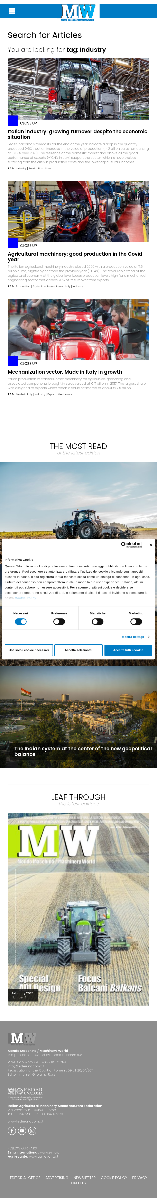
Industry (21, 168)
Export (51, 394)
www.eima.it (49, 1152)
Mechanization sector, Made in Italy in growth (65, 372)
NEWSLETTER (85, 1178)
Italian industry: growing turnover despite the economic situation (77, 134)
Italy (48, 168)
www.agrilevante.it (43, 1156)
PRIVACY (139, 1178)
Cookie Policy (25, 598)
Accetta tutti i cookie (128, 650)
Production (36, 168)
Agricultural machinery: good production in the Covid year (75, 257)
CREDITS (78, 1183)
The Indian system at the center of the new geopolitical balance (83, 751)
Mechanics (65, 394)
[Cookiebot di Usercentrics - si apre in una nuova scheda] (124, 545)
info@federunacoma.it (26, 1066)
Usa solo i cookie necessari (29, 650)
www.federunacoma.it (25, 1121)
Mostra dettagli (133, 637)
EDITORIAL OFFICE (25, 1178)
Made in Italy (24, 394)
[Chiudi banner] (150, 544)
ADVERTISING (56, 1178)
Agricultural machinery (48, 286)
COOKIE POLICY (114, 1178)
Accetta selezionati (78, 650)
